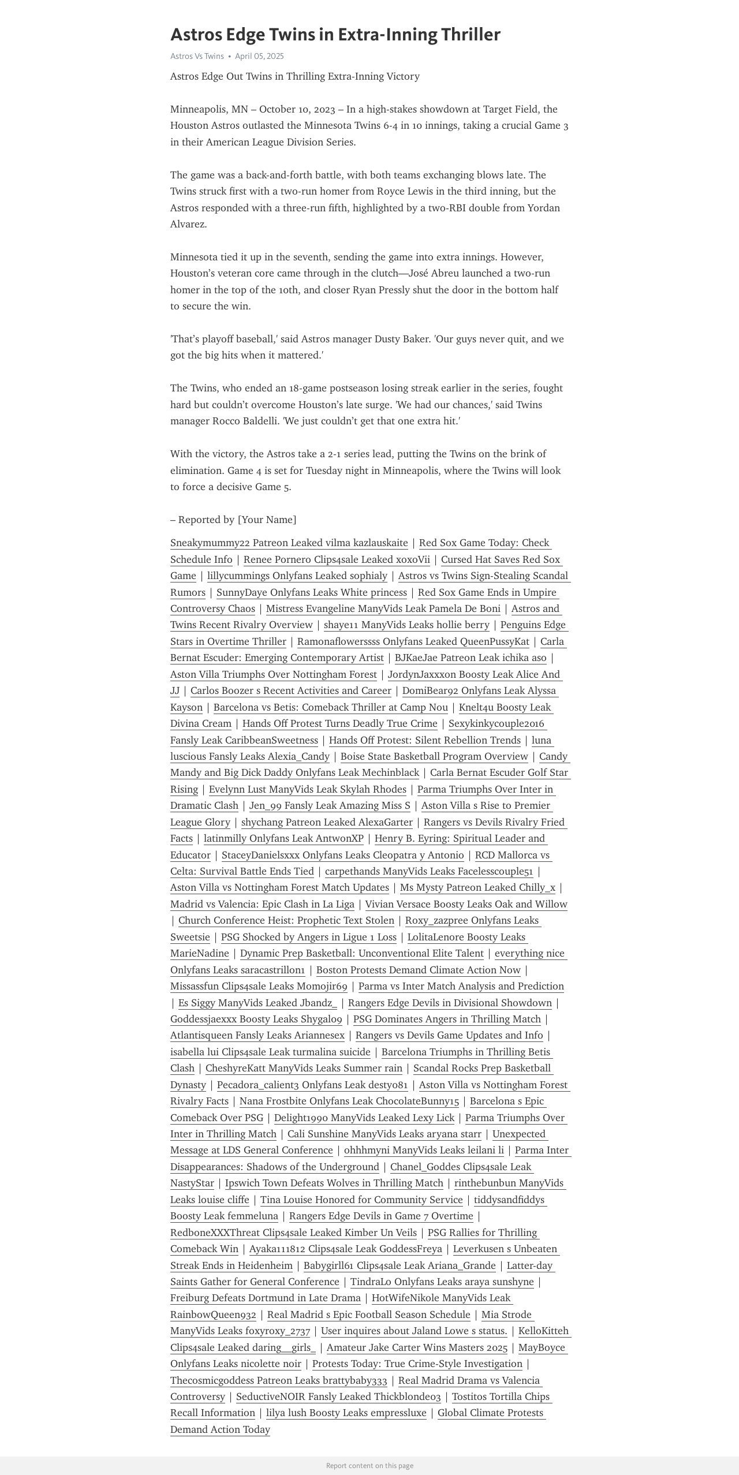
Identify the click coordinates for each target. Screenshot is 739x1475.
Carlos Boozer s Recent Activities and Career (291, 690)
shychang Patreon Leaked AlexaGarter (327, 822)
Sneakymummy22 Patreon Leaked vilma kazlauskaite (289, 542)
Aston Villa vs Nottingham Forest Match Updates (279, 887)
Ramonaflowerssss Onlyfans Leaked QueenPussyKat (413, 641)
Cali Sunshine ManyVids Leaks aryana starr (385, 1133)
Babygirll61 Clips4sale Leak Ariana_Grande (400, 1265)
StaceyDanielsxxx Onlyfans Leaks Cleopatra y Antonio (343, 855)
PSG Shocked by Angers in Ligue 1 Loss (309, 937)
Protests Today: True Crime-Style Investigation (417, 1363)
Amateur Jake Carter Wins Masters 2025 (417, 1347)
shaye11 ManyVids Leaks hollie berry (407, 624)
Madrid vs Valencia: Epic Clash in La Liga (262, 904)
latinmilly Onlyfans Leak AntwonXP (284, 838)
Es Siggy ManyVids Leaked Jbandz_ (257, 1002)
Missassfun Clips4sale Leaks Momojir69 (259, 986)
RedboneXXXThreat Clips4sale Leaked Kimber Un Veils (293, 1232)
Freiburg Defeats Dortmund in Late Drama (265, 1297)
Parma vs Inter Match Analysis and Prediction (461, 986)
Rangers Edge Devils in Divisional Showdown (450, 1002)
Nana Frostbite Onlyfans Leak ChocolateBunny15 (349, 1101)
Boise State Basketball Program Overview (434, 756)
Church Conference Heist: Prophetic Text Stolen (286, 920)
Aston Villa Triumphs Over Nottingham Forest (273, 674)
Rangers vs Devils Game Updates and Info (449, 1035)
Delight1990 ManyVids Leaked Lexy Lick (364, 1117)
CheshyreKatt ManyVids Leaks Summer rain (304, 1068)
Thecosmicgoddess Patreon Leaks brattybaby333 (278, 1380)
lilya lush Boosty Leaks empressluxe (346, 1412)
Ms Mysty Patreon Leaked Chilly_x (477, 887)
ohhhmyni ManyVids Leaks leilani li (424, 1150)
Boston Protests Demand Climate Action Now (418, 970)
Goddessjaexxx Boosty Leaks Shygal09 (256, 1019)
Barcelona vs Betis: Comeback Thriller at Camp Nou (331, 707)
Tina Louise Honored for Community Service (361, 1199)
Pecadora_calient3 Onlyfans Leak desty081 (312, 1084)
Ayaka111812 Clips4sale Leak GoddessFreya (345, 1248)
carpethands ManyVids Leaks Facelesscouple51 (429, 871)
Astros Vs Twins (197, 56)
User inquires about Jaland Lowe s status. (414, 1330)
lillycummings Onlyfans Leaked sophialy (297, 575)
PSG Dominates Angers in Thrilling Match (447, 1019)
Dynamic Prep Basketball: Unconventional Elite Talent (362, 953)
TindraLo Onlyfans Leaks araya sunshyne (442, 1281)
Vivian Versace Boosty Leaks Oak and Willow (466, 904)
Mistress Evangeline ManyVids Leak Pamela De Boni (383, 608)
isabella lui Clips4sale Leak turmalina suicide (270, 1051)
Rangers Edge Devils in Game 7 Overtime (381, 1215)
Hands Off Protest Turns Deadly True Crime (340, 723)
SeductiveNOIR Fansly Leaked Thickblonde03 (338, 1396)
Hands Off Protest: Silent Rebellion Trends (425, 740)
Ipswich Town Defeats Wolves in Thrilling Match (334, 1183)
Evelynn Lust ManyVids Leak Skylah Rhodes (307, 789)
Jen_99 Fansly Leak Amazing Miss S (329, 805)
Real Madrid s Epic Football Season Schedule (369, 1314)
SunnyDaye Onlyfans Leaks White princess (312, 592)
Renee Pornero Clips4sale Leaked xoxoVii (337, 559)
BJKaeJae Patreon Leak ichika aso (471, 657)
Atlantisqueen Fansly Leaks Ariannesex (257, 1035)
